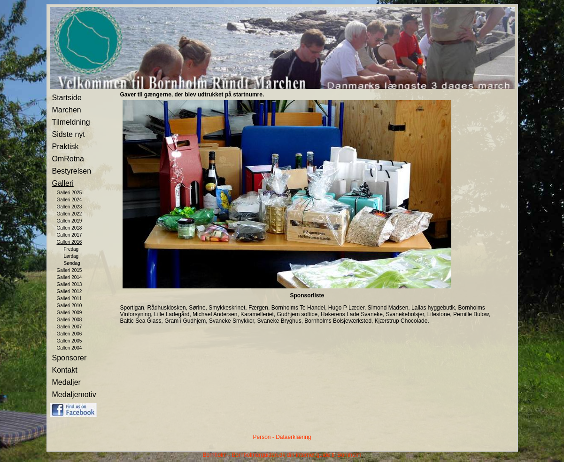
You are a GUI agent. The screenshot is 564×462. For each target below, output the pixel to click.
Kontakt (64, 370)
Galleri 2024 (69, 199)
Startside (67, 98)
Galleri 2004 (69, 347)
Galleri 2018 (69, 228)
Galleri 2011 (69, 298)
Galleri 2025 (69, 192)
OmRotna (68, 159)
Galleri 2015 (69, 270)
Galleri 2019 (69, 220)
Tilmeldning (71, 122)
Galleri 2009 (69, 312)
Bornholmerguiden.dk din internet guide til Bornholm (296, 455)
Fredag (71, 249)
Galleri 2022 (69, 213)
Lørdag (71, 256)
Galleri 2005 (69, 340)
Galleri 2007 (69, 326)
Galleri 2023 (69, 206)
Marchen (66, 110)
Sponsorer (69, 358)
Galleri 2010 (69, 305)
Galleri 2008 (69, 319)
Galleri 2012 (69, 291)
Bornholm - (216, 455)
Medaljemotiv (74, 394)
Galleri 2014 (69, 277)
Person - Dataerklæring (282, 437)
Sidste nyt (68, 134)
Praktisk (65, 147)
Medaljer (66, 382)
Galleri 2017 (69, 235)
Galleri (63, 183)
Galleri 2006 (69, 333)
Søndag (72, 263)
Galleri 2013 (69, 284)
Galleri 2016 (69, 242)
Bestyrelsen (72, 171)
